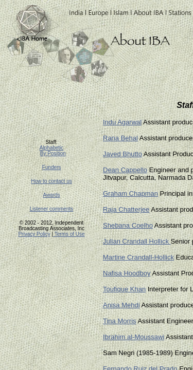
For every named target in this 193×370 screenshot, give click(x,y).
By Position (53, 153)
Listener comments (51, 209)
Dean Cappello (125, 170)
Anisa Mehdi (121, 305)
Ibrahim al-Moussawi (133, 337)
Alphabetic (52, 148)
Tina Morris (119, 321)
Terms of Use (69, 234)
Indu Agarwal (122, 122)
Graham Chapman (130, 193)
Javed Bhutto (122, 154)
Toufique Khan (124, 289)
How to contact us (51, 181)
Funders (51, 167)
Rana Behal (120, 138)
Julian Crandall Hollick (137, 241)
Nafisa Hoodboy (127, 273)
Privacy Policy (34, 234)
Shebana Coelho (128, 225)
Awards (51, 195)
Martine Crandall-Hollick (138, 257)
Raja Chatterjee (126, 209)
